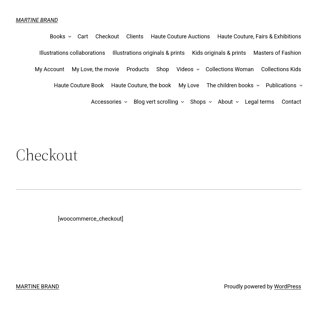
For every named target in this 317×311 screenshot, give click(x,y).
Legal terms (259, 101)
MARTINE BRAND (37, 20)
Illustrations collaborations (72, 53)
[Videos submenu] (196, 69)
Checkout (107, 36)
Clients (134, 36)
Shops (198, 101)
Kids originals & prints (219, 53)
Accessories (106, 101)
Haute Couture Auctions (180, 36)
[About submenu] (236, 102)
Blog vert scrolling (156, 101)
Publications (281, 85)
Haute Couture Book (79, 85)
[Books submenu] (68, 36)
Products (138, 69)
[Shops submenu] (209, 102)
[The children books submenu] (256, 85)
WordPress (287, 286)
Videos (184, 69)
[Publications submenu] (299, 85)
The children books (230, 85)
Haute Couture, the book (141, 85)
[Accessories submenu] (124, 102)
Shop (162, 69)
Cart (82, 36)
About (225, 101)
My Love (189, 85)
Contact (291, 101)
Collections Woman (230, 69)
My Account (49, 69)
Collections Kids (281, 69)
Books (57, 36)
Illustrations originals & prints (148, 53)
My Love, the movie (95, 69)
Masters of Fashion (277, 53)
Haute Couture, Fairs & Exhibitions (259, 36)
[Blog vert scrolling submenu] (181, 102)
